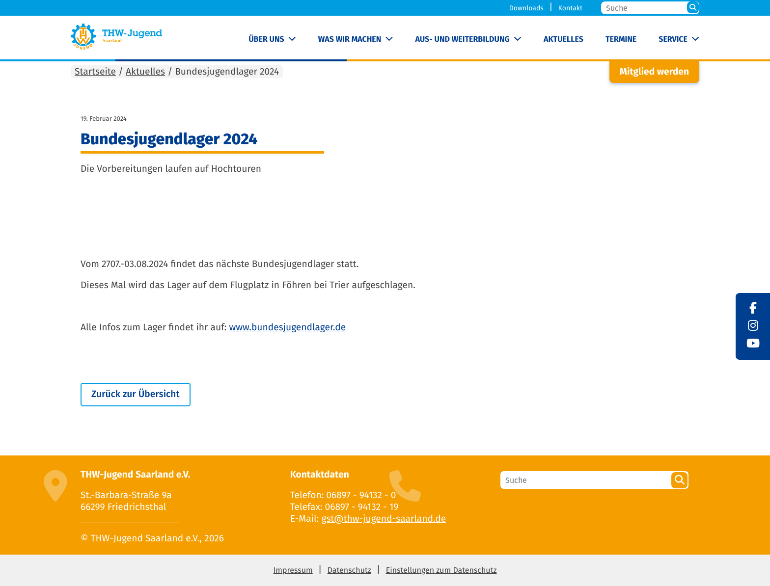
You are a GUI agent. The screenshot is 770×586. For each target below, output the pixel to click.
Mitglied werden (654, 72)
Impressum (293, 570)
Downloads (526, 8)
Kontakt (570, 8)
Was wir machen (350, 39)
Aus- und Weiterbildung (462, 39)
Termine (620, 39)
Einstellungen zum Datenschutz (441, 570)
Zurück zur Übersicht (135, 394)
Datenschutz (349, 570)
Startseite (95, 72)
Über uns (266, 39)
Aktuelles (563, 39)
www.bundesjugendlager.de (287, 327)
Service (673, 39)
